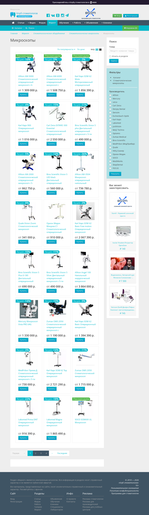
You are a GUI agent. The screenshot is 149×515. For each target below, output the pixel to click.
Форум (42, 22)
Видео (32, 22)
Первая (15, 453)
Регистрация (131, 16)
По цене (81, 49)
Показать (115, 174)
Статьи (21, 22)
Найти (114, 61)
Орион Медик (119, 154)
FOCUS (116, 168)
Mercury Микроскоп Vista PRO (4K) (28, 323)
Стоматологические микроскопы (122, 81)
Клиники (107, 22)
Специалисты (56, 507)
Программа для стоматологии (125, 493)
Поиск (30, 28)
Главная (14, 33)
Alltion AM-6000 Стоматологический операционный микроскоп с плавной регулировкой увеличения (56, 80)
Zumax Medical (119, 137)
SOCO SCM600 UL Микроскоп (83, 421)
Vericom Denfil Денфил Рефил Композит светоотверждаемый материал (122, 308)
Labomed (117, 123)
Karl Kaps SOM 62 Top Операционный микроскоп (57, 373)
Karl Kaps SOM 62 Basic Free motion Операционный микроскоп (83, 227)
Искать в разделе (120, 56)
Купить (23, 94)
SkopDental (118, 164)
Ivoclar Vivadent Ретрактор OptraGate (123, 244)
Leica (115, 102)
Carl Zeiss (117, 105)
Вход (117, 16)
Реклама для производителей (90, 502)
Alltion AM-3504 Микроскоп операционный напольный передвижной (82, 179)
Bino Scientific (119, 140)
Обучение (64, 22)
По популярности (65, 49)
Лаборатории (56, 509)
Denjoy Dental (119, 109)
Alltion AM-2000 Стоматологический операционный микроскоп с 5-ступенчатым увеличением (28, 179)
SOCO (115, 157)
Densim (116, 112)
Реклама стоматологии (93, 499)
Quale (115, 147)
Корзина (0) (130, 28)
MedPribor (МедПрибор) (124, 144)
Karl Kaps (117, 119)
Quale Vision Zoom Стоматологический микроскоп (28, 226)
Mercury (116, 98)
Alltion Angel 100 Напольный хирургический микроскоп (83, 277)
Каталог (17, 28)
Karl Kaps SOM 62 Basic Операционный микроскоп (85, 324)
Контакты (70, 501)
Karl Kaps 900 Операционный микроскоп (26, 128)
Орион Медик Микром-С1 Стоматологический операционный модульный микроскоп (56, 228)
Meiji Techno (118, 130)
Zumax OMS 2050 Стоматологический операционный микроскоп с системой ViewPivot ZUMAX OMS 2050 (56, 326)
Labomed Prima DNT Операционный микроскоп (28, 422)
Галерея (38, 507)
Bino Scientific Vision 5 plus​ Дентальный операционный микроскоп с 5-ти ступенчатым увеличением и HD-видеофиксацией (85, 130)
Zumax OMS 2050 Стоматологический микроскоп (84, 373)
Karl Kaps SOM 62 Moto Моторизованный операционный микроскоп (84, 80)
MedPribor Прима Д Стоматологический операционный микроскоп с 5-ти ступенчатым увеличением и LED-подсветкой (28, 375)
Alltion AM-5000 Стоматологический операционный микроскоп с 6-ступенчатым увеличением (28, 80)
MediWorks (118, 161)
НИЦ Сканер (118, 150)
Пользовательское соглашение (125, 488)
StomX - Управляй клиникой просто (123, 214)
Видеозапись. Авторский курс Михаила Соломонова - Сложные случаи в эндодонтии (122, 276)
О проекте (71, 499)
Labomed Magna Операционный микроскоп (54, 422)
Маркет (52, 22)
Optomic (116, 133)
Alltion (115, 95)
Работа (77, 22)
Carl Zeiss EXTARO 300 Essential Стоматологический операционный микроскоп (57, 130)
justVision (117, 126)
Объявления (91, 22)
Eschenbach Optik (121, 116)
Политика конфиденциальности (124, 490)
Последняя (62, 453)
